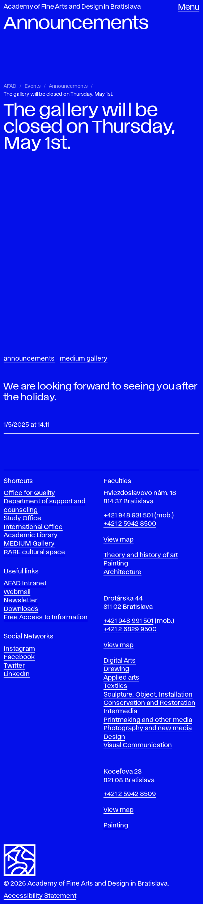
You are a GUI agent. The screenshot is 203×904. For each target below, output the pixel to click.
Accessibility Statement (40, 896)
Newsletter (21, 600)
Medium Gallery (83, 359)
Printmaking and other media (147, 720)
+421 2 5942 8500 (129, 524)
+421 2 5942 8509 (129, 794)
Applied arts (121, 678)
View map (118, 540)
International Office (33, 527)
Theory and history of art (140, 555)
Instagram (19, 649)
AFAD (10, 86)
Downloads (21, 609)
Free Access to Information (46, 617)
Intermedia (120, 711)
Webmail (17, 592)
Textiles (115, 686)
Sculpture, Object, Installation (148, 695)
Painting (115, 564)
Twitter (14, 666)
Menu (188, 7)
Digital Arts (119, 661)
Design (114, 737)
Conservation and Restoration (149, 703)
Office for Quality (29, 493)
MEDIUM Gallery (29, 544)
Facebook (19, 657)
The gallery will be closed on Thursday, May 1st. (58, 94)
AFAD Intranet (25, 583)
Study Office (22, 518)
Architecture (122, 572)
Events (33, 86)
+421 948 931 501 (128, 515)
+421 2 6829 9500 (130, 629)
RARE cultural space (34, 552)
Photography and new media (147, 728)
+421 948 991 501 (128, 621)
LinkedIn (17, 674)
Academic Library (31, 535)
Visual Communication (137, 745)
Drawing (116, 669)
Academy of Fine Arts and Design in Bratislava (72, 7)
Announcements (68, 86)
